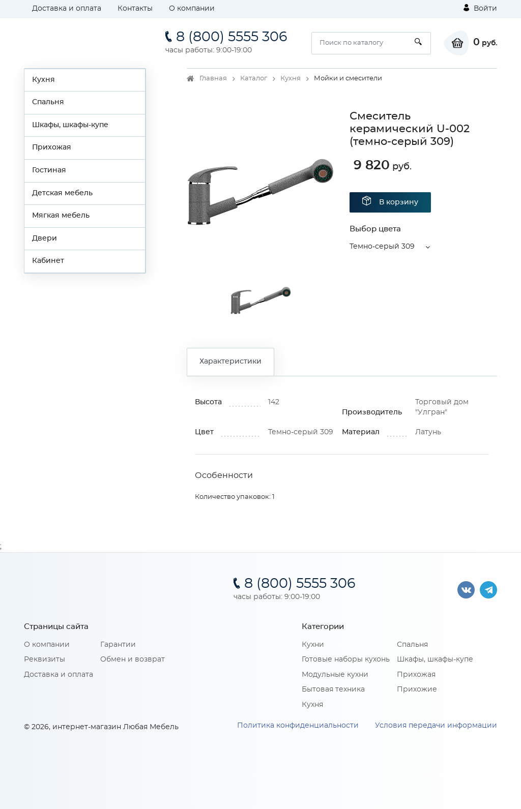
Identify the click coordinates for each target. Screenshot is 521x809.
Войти (480, 8)
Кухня (43, 79)
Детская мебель (62, 193)
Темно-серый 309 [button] (382, 246)
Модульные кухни (335, 674)
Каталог (253, 78)
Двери (44, 238)
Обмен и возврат (132, 659)
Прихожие (417, 689)
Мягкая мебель (61, 215)
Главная (213, 78)
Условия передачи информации (436, 725)
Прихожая (51, 147)
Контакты (135, 8)
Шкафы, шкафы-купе (70, 125)
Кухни (313, 644)
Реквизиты (44, 659)
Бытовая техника (333, 689)
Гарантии (118, 644)
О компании (192, 8)
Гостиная (49, 170)
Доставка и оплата (66, 8)
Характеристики (230, 361)
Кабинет (48, 260)
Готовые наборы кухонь (346, 659)
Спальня (48, 102)
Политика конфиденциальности (298, 725)
